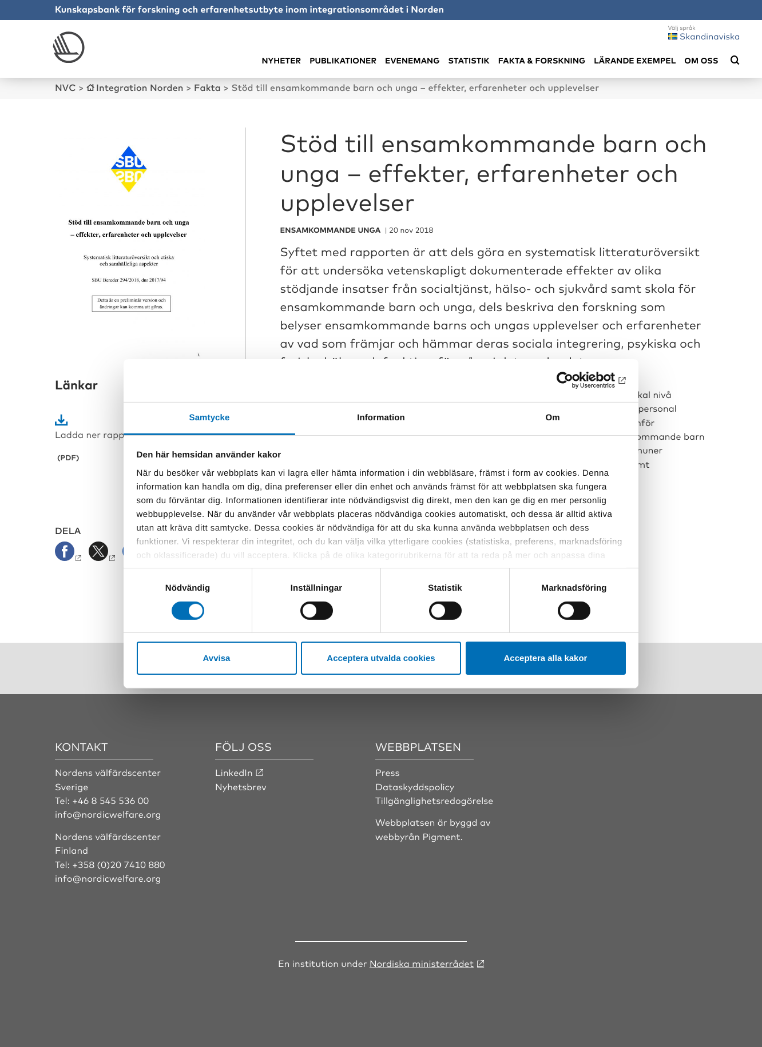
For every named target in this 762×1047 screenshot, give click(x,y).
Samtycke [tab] (209, 417)
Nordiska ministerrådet (422, 963)
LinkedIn (234, 772)
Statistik (468, 60)
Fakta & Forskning (542, 60)
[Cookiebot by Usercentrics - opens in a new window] (576, 380)
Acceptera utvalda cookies (381, 658)
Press (387, 772)
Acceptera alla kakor (546, 658)
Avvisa (217, 658)
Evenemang (412, 60)
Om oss (701, 60)
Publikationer (342, 60)
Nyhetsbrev (241, 786)
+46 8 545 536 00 (110, 800)
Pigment (441, 836)
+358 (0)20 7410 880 (118, 864)
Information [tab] (381, 417)
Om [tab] (552, 417)
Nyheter (281, 60)
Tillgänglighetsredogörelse (434, 800)
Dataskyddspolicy (414, 786)
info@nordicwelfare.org (108, 813)
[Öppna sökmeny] (735, 61)
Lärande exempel (635, 60)
